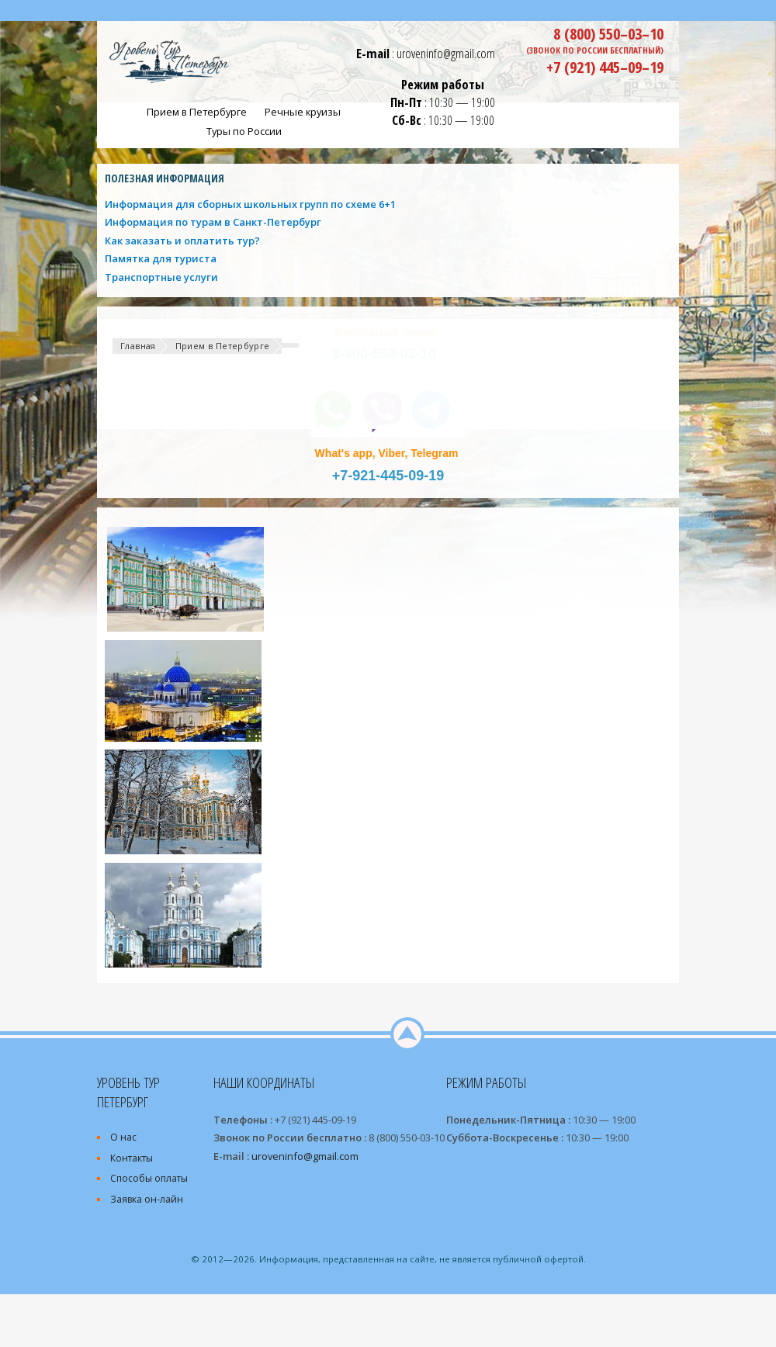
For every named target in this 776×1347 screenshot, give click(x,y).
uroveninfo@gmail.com (446, 53)
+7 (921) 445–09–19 (604, 67)
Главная (138, 345)
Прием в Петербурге (222, 345)
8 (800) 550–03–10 (608, 33)
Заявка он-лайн (146, 1199)
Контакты (131, 1158)
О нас (123, 1137)
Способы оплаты (149, 1178)
